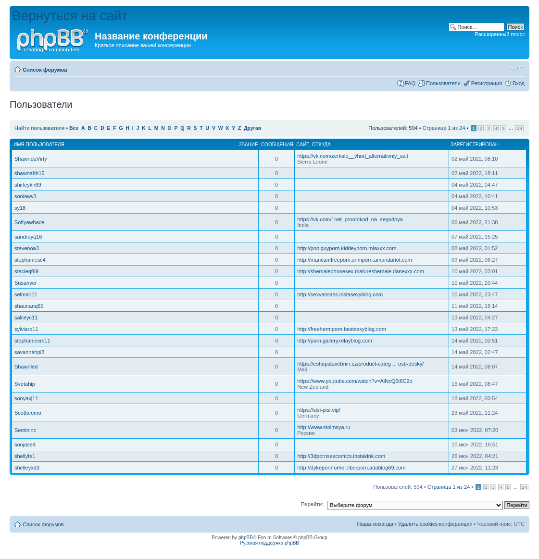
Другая (252, 128)
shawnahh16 (29, 173)
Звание (248, 144)
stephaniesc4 (30, 260)
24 (519, 128)
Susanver (25, 283)
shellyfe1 (24, 456)
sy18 (19, 208)
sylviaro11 (26, 329)
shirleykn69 (27, 185)
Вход (519, 83)
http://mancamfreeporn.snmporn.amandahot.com (354, 260)
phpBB (245, 537)
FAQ (410, 83)
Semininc (25, 430)
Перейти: (312, 504)
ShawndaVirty (30, 159)
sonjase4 (25, 444)
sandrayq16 (28, 237)
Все (73, 128)
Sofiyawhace (29, 222)
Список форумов (45, 70)
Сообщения (277, 144)
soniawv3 (25, 196)
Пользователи (443, 83)
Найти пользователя (39, 128)
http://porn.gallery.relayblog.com (334, 340)
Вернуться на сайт (70, 15)
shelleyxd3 (26, 467)
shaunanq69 (29, 306)
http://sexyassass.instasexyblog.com (340, 294)
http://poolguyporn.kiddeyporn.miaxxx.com (346, 248)
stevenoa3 (26, 248)
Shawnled (26, 366)
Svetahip (24, 384)
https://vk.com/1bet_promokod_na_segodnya (350, 219)
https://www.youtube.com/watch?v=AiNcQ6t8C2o (354, 381)
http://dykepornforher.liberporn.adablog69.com (351, 467)
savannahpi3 (29, 352)
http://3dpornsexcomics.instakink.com (341, 456)
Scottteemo (27, 413)
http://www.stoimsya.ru (323, 427)
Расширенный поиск (500, 34)
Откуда (321, 144)
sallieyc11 (26, 317)
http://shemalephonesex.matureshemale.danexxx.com (360, 271)
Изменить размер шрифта (518, 68)
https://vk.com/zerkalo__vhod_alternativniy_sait (352, 156)
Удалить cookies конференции (435, 524)
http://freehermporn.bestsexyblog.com (341, 329)
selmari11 (26, 294)
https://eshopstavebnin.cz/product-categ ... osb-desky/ (360, 364)
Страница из (444, 128)
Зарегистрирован (475, 144)
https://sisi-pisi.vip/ (318, 410)
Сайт (302, 144)
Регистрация (486, 83)
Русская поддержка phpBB (269, 543)
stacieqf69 (26, 271)
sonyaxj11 (26, 398)
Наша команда (375, 524)
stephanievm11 (32, 340)
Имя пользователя (38, 144)
